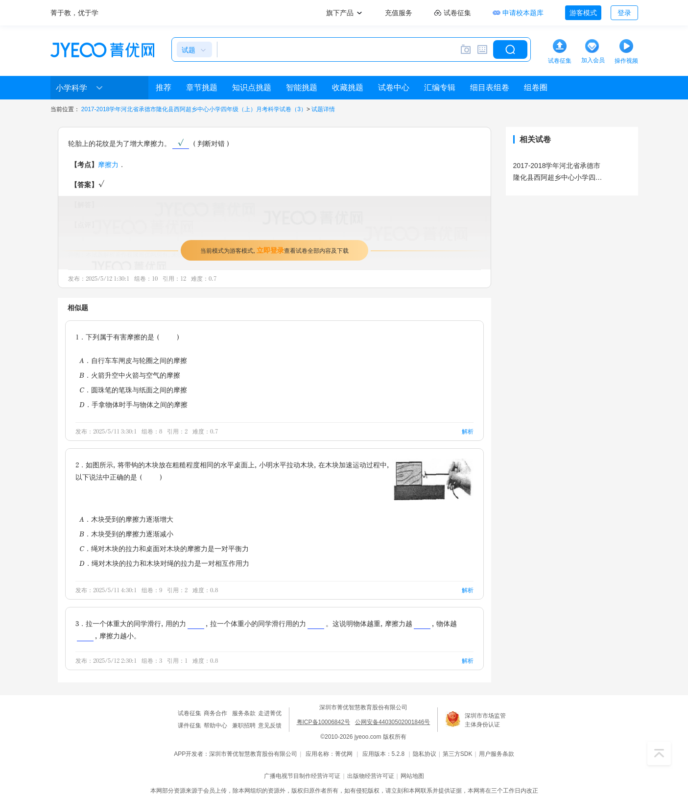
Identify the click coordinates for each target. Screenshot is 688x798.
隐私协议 (424, 753)
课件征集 (189, 725)
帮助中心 (215, 725)
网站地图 (412, 776)
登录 (624, 13)
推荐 (163, 87)
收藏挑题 (347, 87)
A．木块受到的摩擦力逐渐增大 (126, 519)
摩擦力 (108, 164)
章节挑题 (201, 87)
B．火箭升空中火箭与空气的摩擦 (129, 375)
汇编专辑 (439, 87)
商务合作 (215, 713)
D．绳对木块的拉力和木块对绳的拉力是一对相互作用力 (164, 563)
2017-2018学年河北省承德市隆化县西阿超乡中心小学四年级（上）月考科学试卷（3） (194, 109)
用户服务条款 (496, 753)
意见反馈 (270, 725)
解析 (468, 431)
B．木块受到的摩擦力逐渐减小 (126, 534)
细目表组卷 (489, 87)
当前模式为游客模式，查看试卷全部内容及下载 (274, 250)
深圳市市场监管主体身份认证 (485, 720)
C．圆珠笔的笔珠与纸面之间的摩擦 (133, 390)
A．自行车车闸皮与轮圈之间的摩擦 (133, 360)
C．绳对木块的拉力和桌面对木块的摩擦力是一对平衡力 (164, 548)
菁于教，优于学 (74, 13)
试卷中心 (393, 87)
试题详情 (323, 109)
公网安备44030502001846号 (392, 722)
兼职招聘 (244, 725)
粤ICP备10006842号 (323, 722)
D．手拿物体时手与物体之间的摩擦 (133, 404)
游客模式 (583, 13)
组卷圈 (535, 87)
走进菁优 (270, 713)
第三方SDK (458, 753)
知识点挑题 (251, 87)
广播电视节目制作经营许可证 (302, 776)
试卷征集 (189, 713)
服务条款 (244, 713)
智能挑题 (301, 87)
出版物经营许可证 (370, 776)
